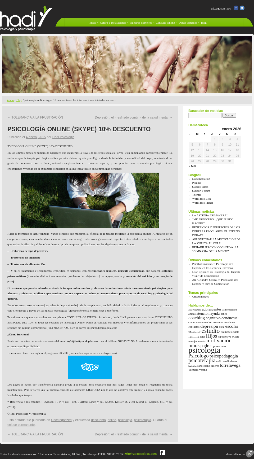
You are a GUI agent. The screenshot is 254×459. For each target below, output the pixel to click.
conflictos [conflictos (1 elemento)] (193, 326)
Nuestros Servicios (141, 22)
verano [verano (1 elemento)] (203, 369)
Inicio (92, 22)
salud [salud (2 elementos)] (192, 365)
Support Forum (201, 190)
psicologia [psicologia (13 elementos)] (204, 350)
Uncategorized (61, 420)
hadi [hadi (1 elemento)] (202, 336)
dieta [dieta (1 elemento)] (222, 326)
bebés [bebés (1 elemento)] (223, 313)
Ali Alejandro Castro (204, 279)
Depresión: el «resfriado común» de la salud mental (134, 117)
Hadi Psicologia (63, 137)
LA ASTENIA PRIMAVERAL (210, 215)
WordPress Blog (201, 198)
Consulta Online (165, 22)
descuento (98, 420)
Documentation (201, 178)
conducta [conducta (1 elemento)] (218, 322)
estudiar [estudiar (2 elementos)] (194, 331)
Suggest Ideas (200, 186)
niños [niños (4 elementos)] (193, 345)
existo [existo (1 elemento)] (236, 331)
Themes (196, 194)
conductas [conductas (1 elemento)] (229, 322)
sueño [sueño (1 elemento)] (206, 365)
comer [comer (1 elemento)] (192, 322)
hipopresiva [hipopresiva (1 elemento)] (224, 336)
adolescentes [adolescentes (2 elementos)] (211, 309)
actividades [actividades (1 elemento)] (194, 309)
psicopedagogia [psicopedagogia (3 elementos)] (224, 356)
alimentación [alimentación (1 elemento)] (229, 309)
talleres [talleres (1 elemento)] (215, 365)
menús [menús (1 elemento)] (202, 341)
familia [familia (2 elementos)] (193, 336)
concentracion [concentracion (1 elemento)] (204, 322)
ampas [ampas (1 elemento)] (192, 313)
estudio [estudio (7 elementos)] (211, 330)
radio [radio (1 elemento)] (219, 361)
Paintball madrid (202, 263)
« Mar (192, 166)
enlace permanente (21, 425)
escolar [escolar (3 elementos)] (231, 326)
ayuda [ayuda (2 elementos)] (215, 313)
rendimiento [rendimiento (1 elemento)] (230, 361)
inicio (10, 100)
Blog (203, 22)
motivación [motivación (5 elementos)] (219, 340)
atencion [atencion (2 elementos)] (203, 313)
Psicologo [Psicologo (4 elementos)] (198, 356)
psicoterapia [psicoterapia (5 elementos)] (201, 360)
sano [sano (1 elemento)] (200, 365)
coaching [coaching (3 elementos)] (196, 317)
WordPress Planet (202, 202)
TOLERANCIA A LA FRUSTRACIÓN (35, 117)
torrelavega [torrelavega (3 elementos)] (230, 365)
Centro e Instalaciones (113, 22)
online (112, 420)
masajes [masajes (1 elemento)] (192, 341)
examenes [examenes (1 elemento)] (226, 331)
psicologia (125, 420)
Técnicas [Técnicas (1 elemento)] (193, 369)
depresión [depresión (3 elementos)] (209, 326)
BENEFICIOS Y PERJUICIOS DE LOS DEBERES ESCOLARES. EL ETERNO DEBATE (216, 231)
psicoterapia (142, 420)
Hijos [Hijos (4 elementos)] (211, 336)
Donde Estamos (188, 22)
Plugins (196, 182)
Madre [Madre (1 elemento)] (235, 336)
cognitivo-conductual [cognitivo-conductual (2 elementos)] (222, 318)
